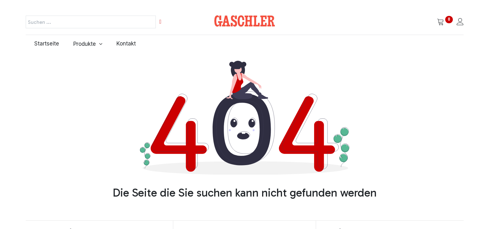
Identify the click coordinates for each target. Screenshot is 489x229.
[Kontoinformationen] (460, 22)
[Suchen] (160, 22)
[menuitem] (45, 44)
